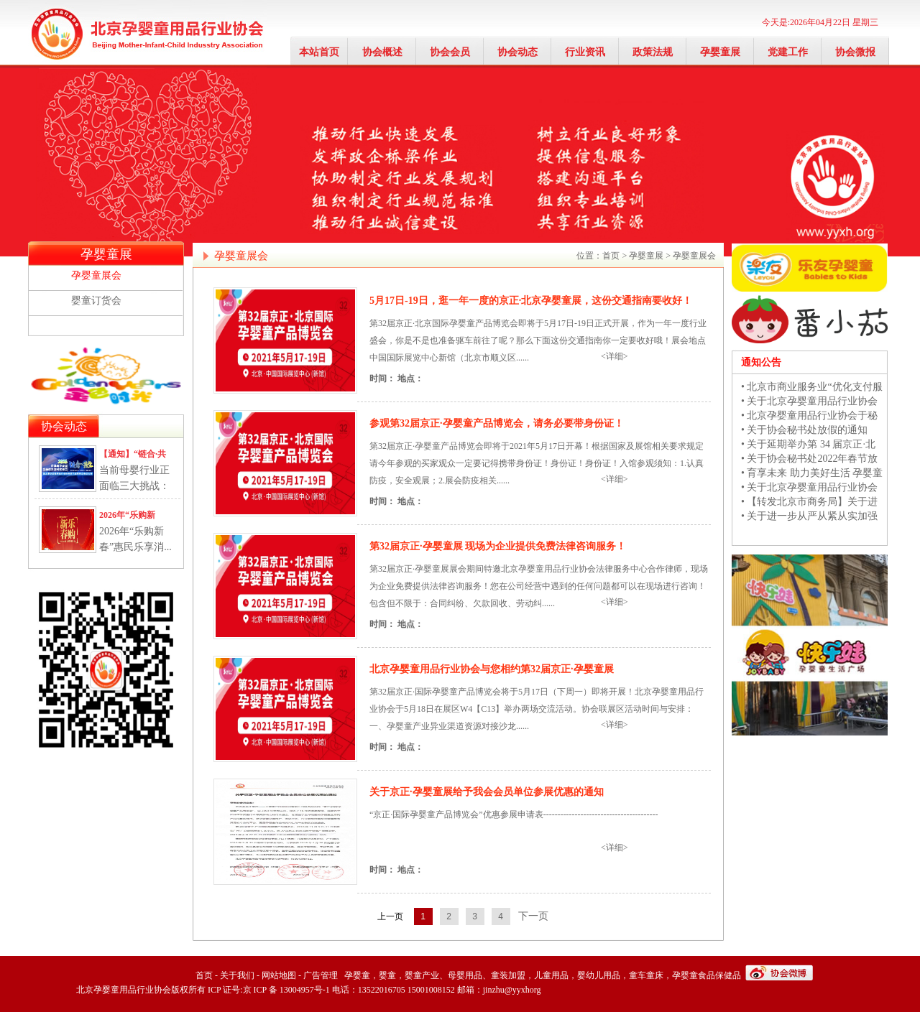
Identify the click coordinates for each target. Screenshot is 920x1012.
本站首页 (319, 52)
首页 (611, 256)
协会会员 (450, 52)
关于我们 (237, 975)
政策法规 (652, 52)
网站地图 (279, 975)
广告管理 (320, 975)
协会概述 (382, 52)
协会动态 (517, 52)
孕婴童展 (720, 52)
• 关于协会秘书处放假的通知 (804, 429)
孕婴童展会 (96, 275)
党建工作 (788, 52)
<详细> (614, 356)
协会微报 (855, 52)
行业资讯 (585, 52)
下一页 (533, 916)
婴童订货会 (96, 300)
